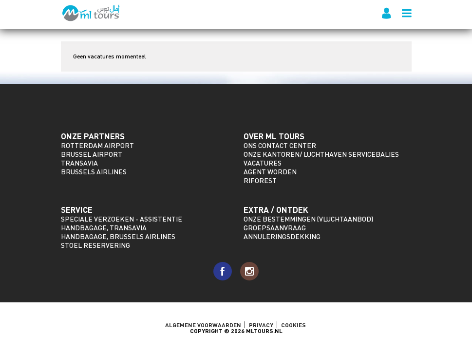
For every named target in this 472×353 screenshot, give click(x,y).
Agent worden (270, 171)
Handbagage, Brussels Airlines (118, 236)
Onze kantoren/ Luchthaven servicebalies (321, 154)
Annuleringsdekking (282, 236)
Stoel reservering (95, 245)
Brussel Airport (91, 154)
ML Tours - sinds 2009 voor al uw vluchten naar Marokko (91, 13)
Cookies (293, 324)
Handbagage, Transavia (104, 227)
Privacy (261, 324)
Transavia (79, 163)
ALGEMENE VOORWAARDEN (203, 324)
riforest (260, 180)
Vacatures (263, 163)
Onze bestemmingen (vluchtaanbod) (308, 219)
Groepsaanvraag (275, 227)
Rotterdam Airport (97, 145)
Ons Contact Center (280, 145)
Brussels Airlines (94, 171)
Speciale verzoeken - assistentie (121, 219)
